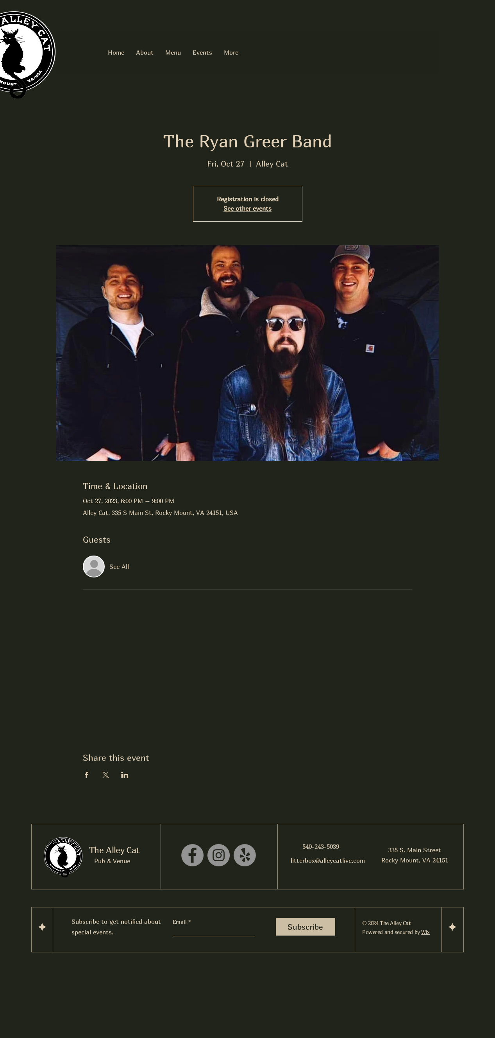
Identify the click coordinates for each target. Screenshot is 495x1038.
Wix (425, 932)
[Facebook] (192, 855)
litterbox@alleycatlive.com (328, 860)
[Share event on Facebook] (86, 775)
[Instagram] (218, 855)
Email (180, 922)
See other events (247, 208)
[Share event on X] (105, 775)
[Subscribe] (305, 927)
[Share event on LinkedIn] (125, 775)
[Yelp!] (245, 855)
